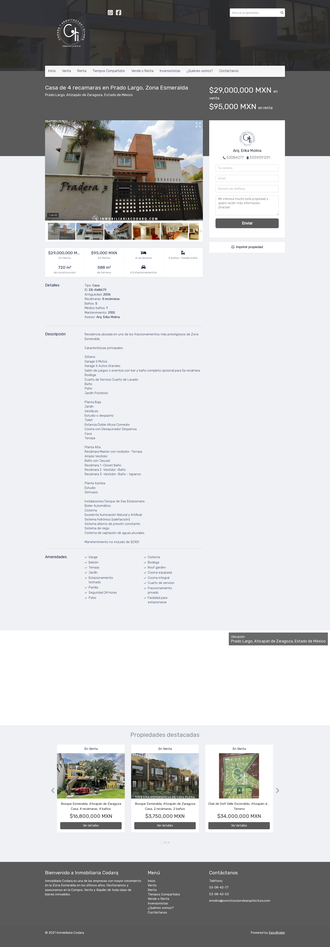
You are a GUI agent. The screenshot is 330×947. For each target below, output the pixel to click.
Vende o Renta (142, 71)
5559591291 (260, 157)
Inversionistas (170, 71)
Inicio (52, 71)
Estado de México (118, 95)
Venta (66, 71)
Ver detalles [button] (91, 825)
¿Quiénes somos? (200, 71)
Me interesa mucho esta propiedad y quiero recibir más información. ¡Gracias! (247, 205)
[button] (51, 791)
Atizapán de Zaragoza (84, 95)
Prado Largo (55, 95)
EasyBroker (277, 933)
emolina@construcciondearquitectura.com (239, 901)
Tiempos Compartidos (109, 71)
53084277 (235, 157)
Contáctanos (229, 71)
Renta (81, 71)
